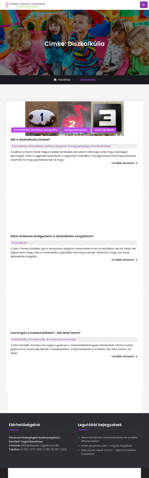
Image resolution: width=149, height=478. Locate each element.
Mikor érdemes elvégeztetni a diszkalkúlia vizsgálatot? (52, 236)
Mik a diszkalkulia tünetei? (30, 139)
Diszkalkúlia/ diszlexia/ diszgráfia (35, 130)
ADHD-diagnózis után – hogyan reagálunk (106, 445)
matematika (38, 339)
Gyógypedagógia (75, 130)
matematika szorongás (62, 339)
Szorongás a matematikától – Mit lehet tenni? (45, 333)
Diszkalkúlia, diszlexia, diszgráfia (48, 146)
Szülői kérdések (104, 130)
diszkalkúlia (20, 146)
